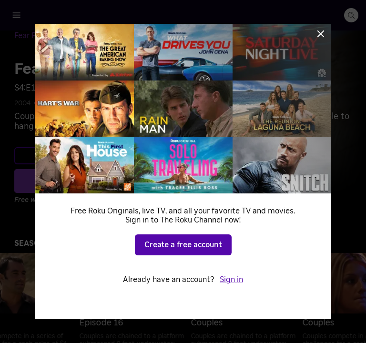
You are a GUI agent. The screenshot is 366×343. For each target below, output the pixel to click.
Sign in (231, 279)
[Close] (320, 33)
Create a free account (183, 245)
